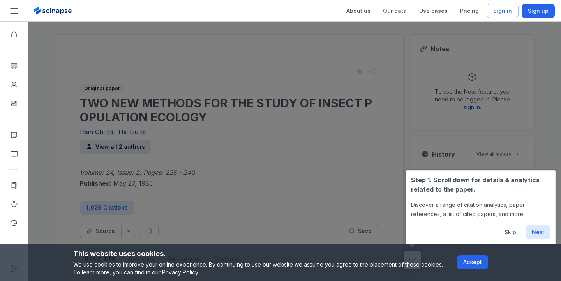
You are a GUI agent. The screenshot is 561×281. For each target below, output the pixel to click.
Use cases (433, 10)
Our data (395, 10)
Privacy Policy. (180, 272)
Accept (472, 262)
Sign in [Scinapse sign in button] (502, 10)
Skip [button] (510, 232)
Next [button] (538, 232)
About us (358, 10)
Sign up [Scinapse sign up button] (538, 10)
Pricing (469, 10)
